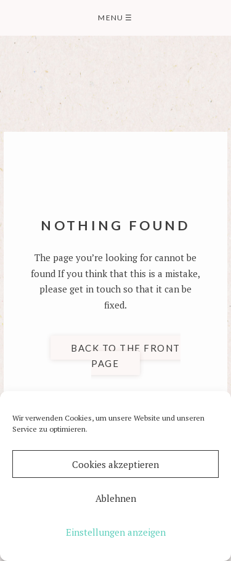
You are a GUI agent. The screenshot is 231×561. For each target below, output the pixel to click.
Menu (115, 17)
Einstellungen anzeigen (116, 532)
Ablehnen (115, 498)
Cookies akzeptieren (115, 464)
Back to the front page (125, 355)
